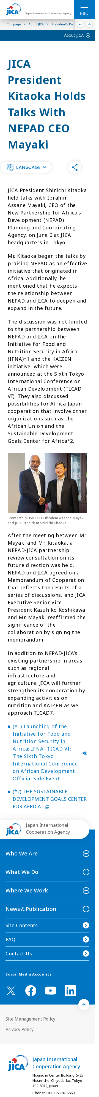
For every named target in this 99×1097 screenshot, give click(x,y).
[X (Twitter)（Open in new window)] (11, 990)
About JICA (74, 35)
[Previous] (80, 24)
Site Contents (22, 925)
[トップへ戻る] (83, 1004)
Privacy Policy (20, 1029)
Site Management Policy (30, 1019)
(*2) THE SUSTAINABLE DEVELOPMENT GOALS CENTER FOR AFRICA (50, 799)
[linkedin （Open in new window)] (70, 990)
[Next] (89, 24)
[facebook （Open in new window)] (30, 990)
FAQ (10, 939)
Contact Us (19, 953)
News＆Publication (31, 909)
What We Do (22, 872)
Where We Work (27, 890)
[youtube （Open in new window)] (50, 991)
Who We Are (22, 853)
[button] (26, 167)
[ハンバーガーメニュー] (84, 7)
